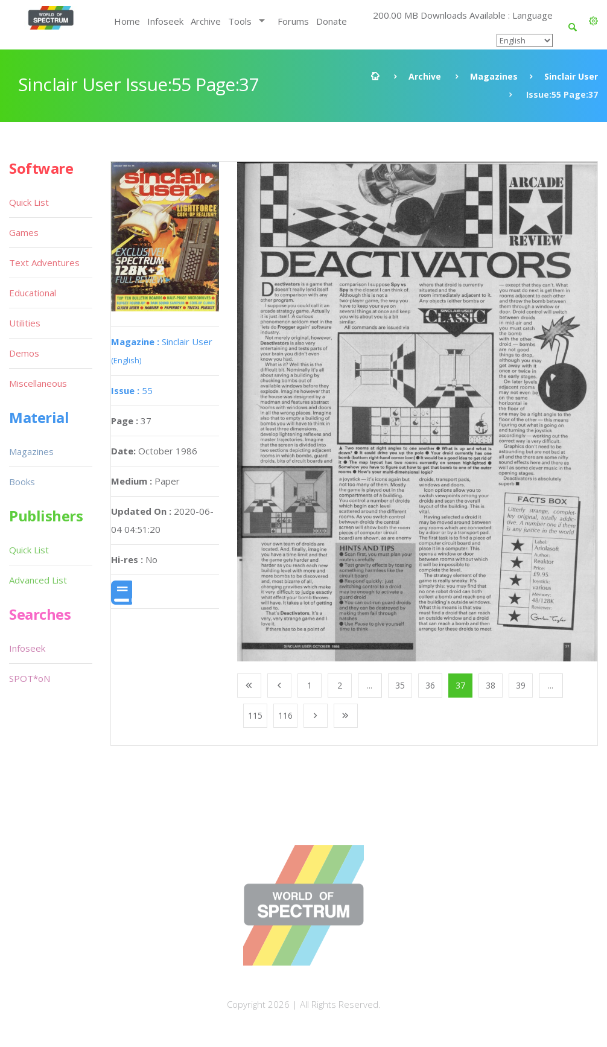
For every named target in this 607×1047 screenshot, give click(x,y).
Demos (24, 353)
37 (460, 685)
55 (132, 390)
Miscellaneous (38, 383)
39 (521, 685)
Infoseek (165, 21)
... (369, 685)
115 (255, 715)
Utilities (24, 323)
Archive (206, 21)
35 (400, 685)
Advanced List (38, 580)
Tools (240, 21)
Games (24, 232)
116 (285, 715)
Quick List (29, 202)
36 (430, 685)
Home (127, 21)
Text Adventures (44, 262)
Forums (293, 21)
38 (490, 685)
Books (22, 482)
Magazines (494, 76)
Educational (32, 293)
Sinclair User (571, 76)
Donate (331, 21)
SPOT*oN (29, 678)
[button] (593, 21)
